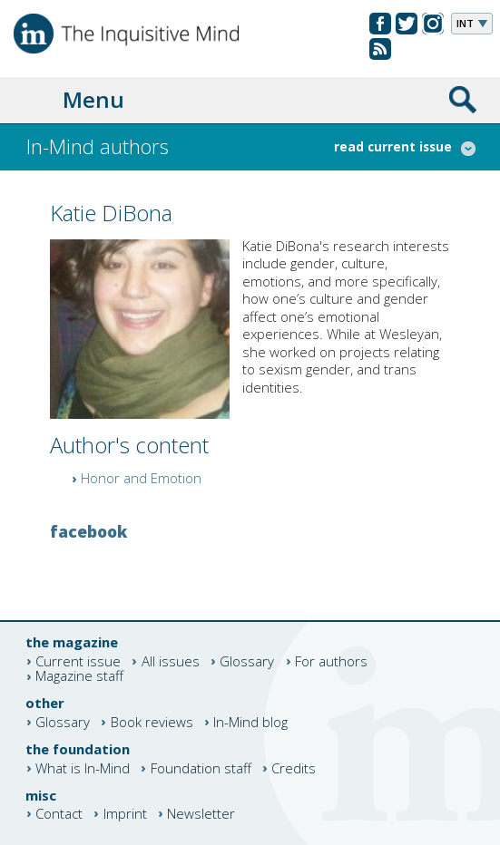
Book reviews (152, 722)
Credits (293, 768)
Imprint (125, 813)
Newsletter (201, 813)
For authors (331, 661)
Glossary (247, 661)
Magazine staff (79, 677)
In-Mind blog (250, 722)
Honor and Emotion (141, 478)
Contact (59, 813)
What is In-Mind (82, 768)
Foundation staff (201, 768)
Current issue (78, 661)
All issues (171, 661)
